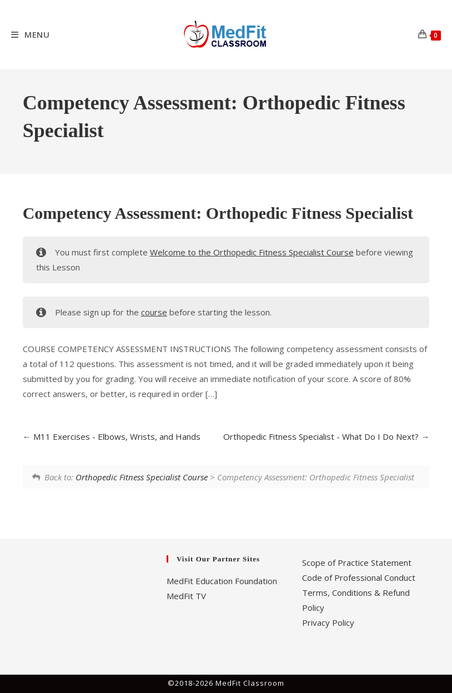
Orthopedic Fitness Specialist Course (142, 477)
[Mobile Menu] (30, 34)
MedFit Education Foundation (222, 580)
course (154, 312)
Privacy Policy (328, 622)
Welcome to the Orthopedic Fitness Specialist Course (252, 252)
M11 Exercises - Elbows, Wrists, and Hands (111, 436)
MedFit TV (186, 595)
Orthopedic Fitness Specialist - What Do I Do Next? (326, 436)
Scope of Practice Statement (356, 562)
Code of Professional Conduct (358, 577)
